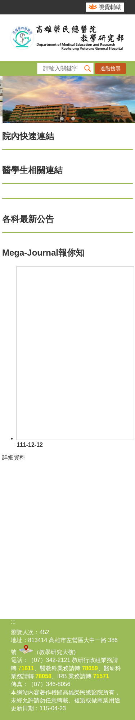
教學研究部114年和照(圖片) (62, 118)
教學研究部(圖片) (67, 118)
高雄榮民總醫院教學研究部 (67, 37)
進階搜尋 (110, 68)
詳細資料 (13, 457)
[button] (87, 68)
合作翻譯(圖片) (73, 118)
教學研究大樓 (56, 652)
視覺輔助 (110, 7)
